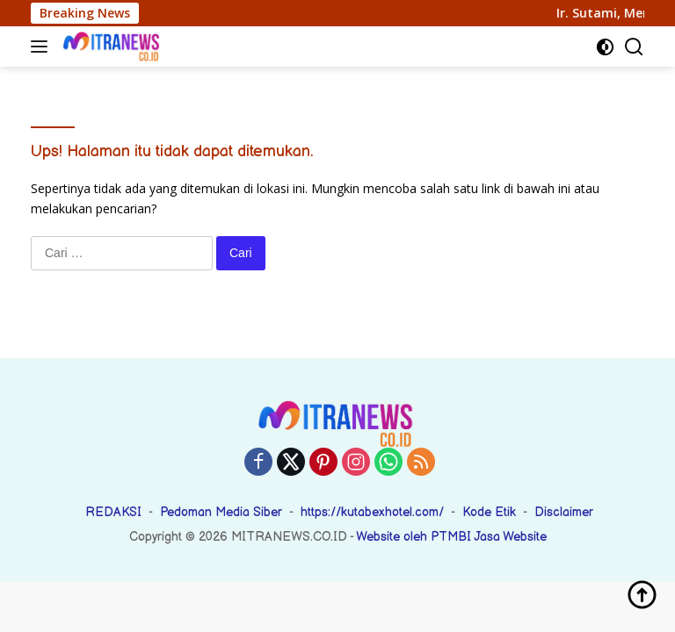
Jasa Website (510, 536)
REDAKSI (113, 512)
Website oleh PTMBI (415, 536)
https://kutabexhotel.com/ (372, 512)
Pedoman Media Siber (221, 512)
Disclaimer (563, 512)
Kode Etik (489, 512)
